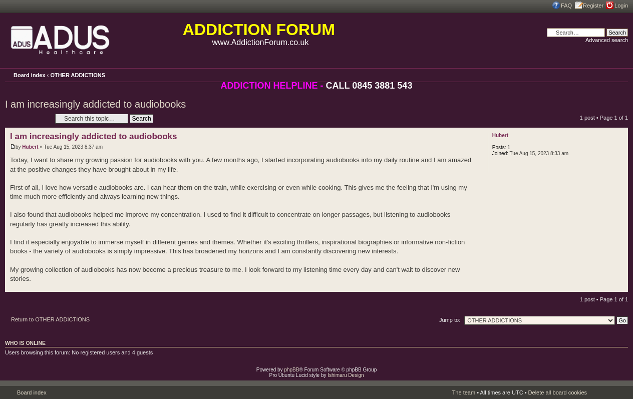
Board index (30, 75)
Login (621, 6)
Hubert (30, 147)
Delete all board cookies (557, 392)
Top (620, 286)
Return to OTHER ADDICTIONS (50, 319)
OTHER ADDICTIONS (77, 75)
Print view (606, 74)
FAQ (566, 6)
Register (593, 6)
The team (463, 392)
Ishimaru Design (346, 375)
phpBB (291, 369)
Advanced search (606, 40)
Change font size (620, 74)
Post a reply (27, 118)
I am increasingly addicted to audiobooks (95, 104)
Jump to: (449, 320)
